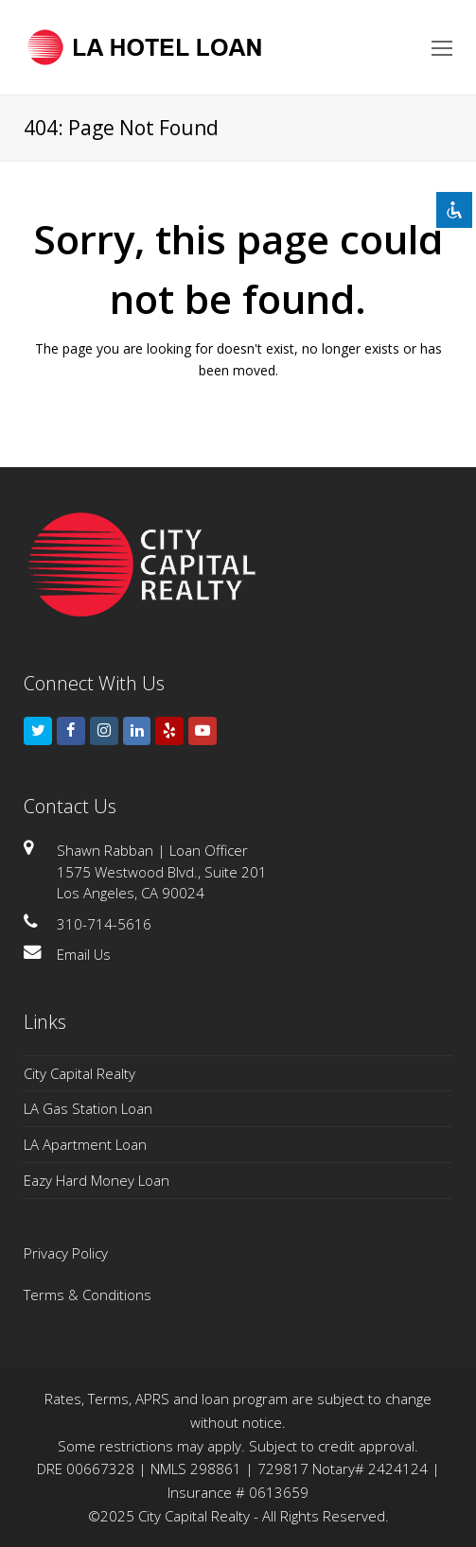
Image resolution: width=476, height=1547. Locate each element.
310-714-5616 (104, 923)
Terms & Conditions (87, 1294)
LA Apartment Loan (85, 1144)
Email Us (84, 954)
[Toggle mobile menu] (442, 47)
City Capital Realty (79, 1073)
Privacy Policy (66, 1252)
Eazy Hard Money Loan (96, 1180)
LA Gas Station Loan (88, 1108)
